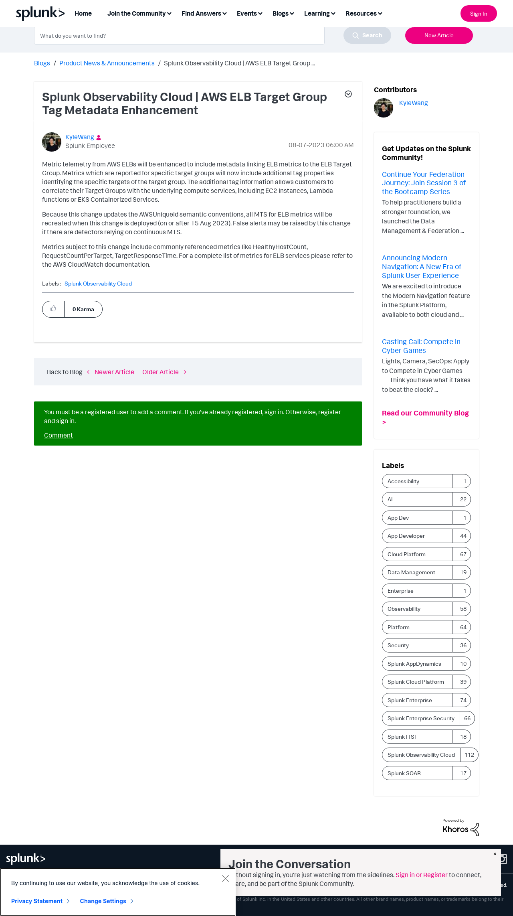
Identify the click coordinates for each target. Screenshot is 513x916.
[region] (118, 892)
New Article (439, 35)
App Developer (406, 535)
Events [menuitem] (247, 13)
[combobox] (212, 35)
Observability (404, 608)
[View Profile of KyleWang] (79, 137)
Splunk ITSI (402, 736)
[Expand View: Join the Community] (169, 13)
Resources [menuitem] (361, 13)
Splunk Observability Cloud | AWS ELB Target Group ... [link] (239, 63)
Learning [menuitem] (317, 13)
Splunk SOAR (404, 773)
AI (390, 499)
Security (398, 645)
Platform (399, 627)
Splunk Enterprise (410, 700)
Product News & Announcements (107, 63)
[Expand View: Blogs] (292, 13)
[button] (348, 95)
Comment (58, 435)
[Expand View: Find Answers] (224, 13)
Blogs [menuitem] (281, 13)
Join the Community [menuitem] (136, 13)
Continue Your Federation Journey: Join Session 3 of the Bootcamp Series (424, 183)
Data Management (411, 572)
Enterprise (401, 590)
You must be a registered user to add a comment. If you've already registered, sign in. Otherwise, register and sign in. (192, 416)
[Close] (225, 878)
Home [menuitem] (83, 13)
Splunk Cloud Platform (416, 681)
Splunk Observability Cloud (98, 283)
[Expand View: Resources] (380, 13)
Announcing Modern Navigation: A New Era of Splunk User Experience (421, 266)
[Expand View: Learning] (333, 13)
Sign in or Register (422, 875)
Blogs (42, 63)
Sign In (478, 13)
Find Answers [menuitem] (201, 13)
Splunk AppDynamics (414, 663)
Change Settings (103, 901)
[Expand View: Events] (260, 13)
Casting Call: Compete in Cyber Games (421, 346)
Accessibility (403, 481)
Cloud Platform (407, 554)
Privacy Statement (37, 901)
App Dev (398, 517)
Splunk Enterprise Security (421, 718)
